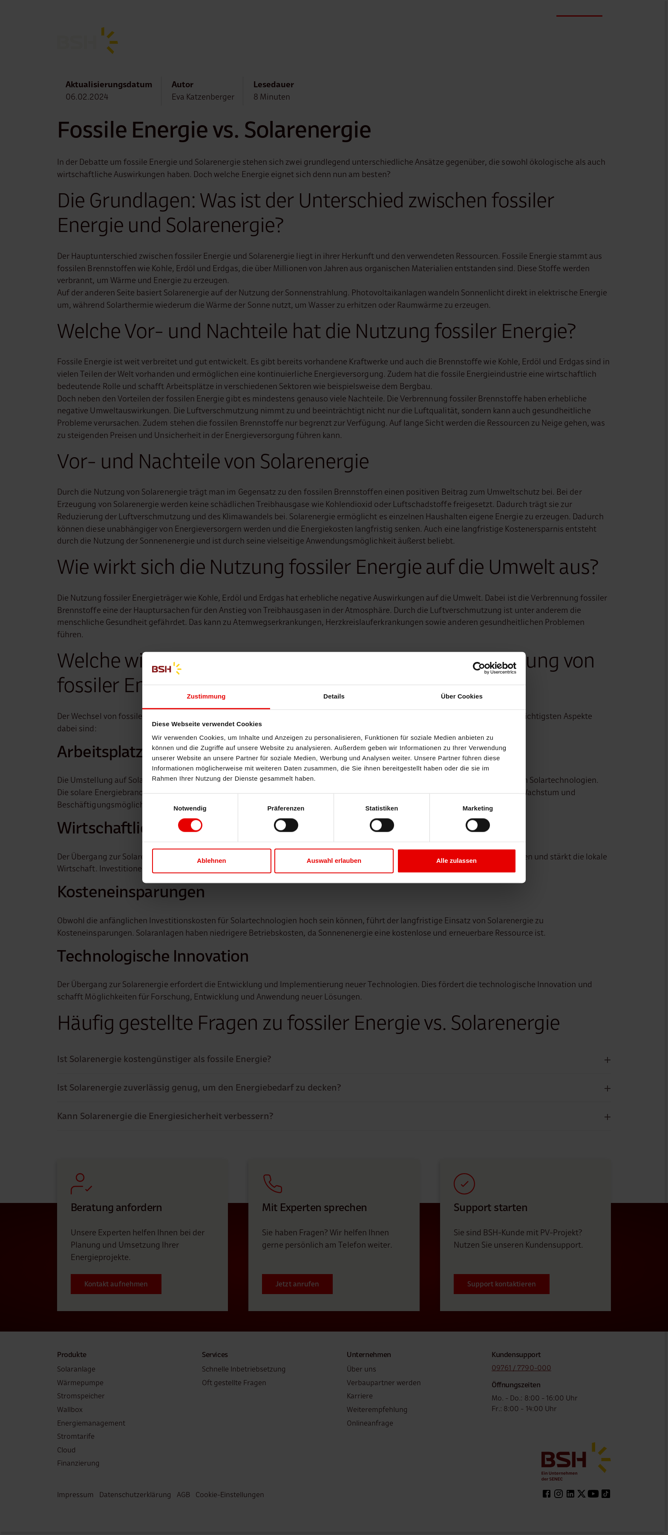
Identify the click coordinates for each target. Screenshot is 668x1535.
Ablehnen (211, 860)
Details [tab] (334, 696)
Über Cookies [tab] (462, 696)
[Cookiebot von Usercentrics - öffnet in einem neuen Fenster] (479, 668)
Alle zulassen (456, 860)
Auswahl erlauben (334, 860)
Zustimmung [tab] (206, 696)
